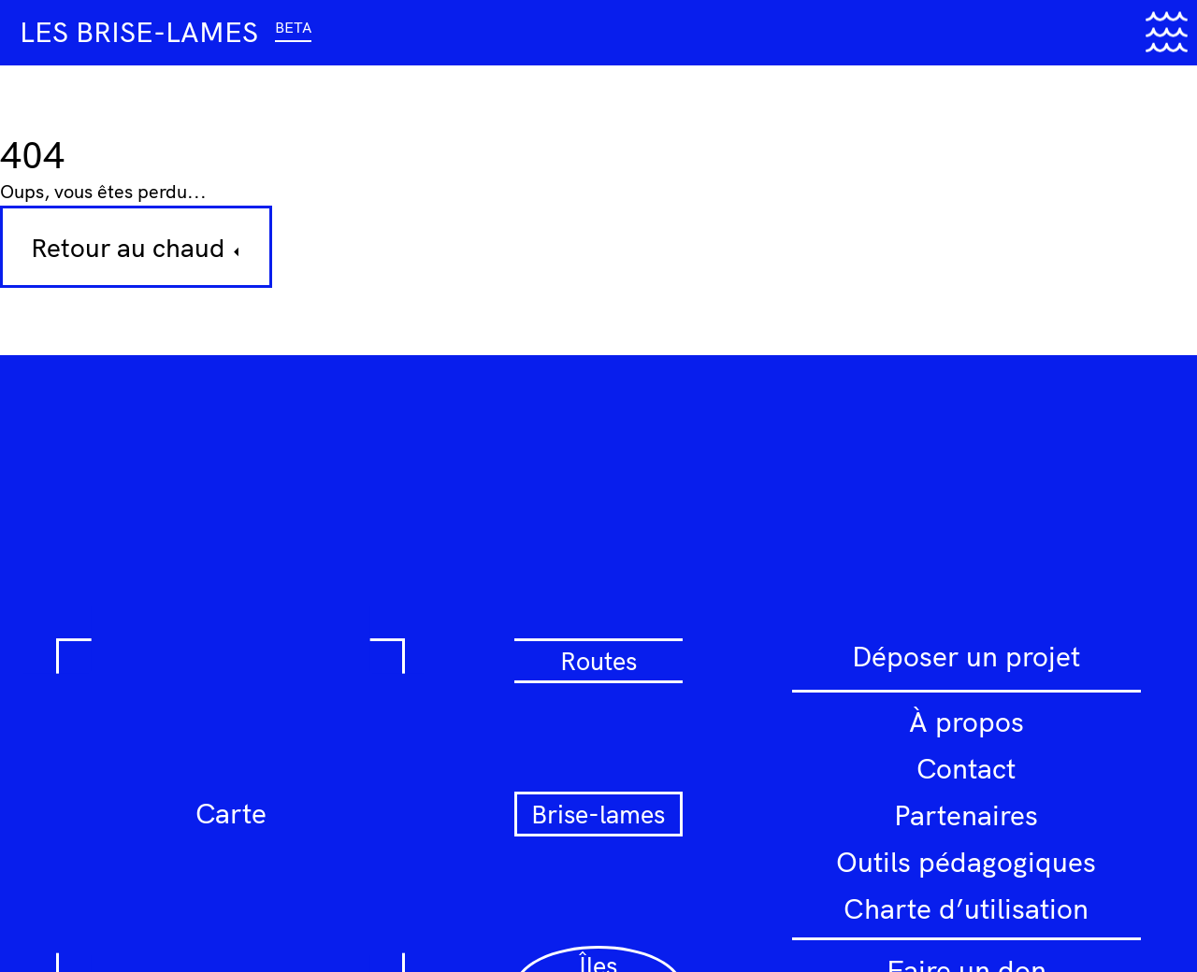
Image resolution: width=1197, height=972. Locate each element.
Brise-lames (598, 814)
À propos (966, 721)
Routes (598, 661)
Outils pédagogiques (966, 861)
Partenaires (966, 815)
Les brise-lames (165, 32)
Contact (966, 768)
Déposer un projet (966, 656)
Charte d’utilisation (966, 908)
